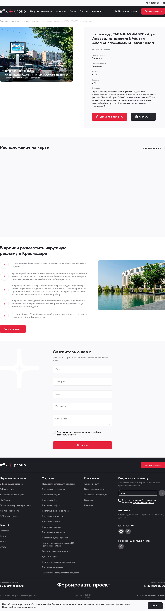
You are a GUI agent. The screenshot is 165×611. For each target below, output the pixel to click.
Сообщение (61, 418)
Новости (4, 530)
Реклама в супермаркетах (55, 537)
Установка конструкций (95, 494)
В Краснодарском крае (11, 483)
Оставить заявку (153, 11)
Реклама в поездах (51, 527)
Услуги (59, 11)
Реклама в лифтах (51, 505)
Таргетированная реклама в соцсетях (60, 572)
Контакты (88, 505)
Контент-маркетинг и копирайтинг (58, 562)
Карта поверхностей (10, 510)
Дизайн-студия (49, 556)
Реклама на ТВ (49, 500)
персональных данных (67, 434)
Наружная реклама (39, 11)
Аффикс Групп (91, 483)
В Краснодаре (7, 489)
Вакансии (89, 500)
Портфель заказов (126, 11)
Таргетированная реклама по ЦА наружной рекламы (58, 544)
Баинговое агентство (94, 489)
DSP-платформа (8, 516)
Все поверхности (154, 148)
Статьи (3, 546)
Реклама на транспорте (53, 532)
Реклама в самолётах (52, 521)
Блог (82, 11)
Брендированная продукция (56, 551)
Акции (73, 11)
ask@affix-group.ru (12, 585)
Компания (96, 11)
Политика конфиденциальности (150, 595)
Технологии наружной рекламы (15, 505)
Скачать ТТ (143, 116)
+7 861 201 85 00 (152, 3)
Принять (155, 605)
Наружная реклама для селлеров (58, 483)
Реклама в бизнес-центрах (55, 510)
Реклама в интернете (52, 567)
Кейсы (3, 541)
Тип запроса (61, 406)
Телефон (60, 381)
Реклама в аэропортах (53, 516)
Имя (57, 369)
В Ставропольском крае (12, 494)
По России (5, 500)
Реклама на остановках (53, 489)
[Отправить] (162, 493)
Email (57, 394)
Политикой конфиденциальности (19, 607)
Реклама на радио (51, 494)
